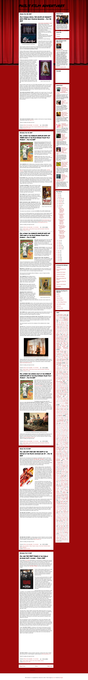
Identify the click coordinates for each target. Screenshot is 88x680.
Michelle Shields (64, 446)
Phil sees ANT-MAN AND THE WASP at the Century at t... (61, 232)
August (60, 205)
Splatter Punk (65, 505)
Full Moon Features (62, 398)
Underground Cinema (63, 527)
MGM (57, 445)
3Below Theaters (59, 315)
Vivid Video (61, 533)
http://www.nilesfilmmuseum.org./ (29, 437)
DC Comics (58, 378)
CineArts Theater (65, 356)
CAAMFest (64, 345)
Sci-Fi (64, 487)
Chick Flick (59, 356)
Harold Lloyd (58, 410)
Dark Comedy (65, 374)
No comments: (36, 125)
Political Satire (63, 468)
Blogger (61, 677)
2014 (59, 255)
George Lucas (58, 400)
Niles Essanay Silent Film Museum (38, 228)
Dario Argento (60, 374)
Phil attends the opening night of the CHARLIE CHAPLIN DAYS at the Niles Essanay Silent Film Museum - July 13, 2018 (35, 376)
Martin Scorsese (59, 443)
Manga (66, 441)
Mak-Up (61, 441)
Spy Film (57, 506)
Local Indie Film (65, 437)
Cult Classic (59, 372)
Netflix (61, 457)
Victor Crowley (60, 530)
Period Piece (60, 467)
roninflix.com (31, 120)
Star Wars (63, 508)
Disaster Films (65, 379)
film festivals (58, 393)
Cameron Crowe (64, 349)
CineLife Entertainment (60, 358)
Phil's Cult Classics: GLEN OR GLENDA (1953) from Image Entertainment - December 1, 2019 (61, 150)
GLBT (57, 403)
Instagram (58, 36)
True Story (61, 526)
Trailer (64, 524)
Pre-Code (58, 470)
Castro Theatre (59, 352)
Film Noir (63, 393)
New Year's (62, 458)
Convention (64, 366)
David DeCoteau (64, 377)
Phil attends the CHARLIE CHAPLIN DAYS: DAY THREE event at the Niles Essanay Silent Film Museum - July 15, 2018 (35, 138)
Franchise (30, 660)
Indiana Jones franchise (60, 422)
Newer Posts (22, 666)
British (60, 342)
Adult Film (60, 320)
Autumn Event (64, 332)
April (60, 243)
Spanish (59, 504)
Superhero (24, 547)
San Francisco (64, 483)
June (60, 240)
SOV (67, 503)
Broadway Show (64, 342)
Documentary (59, 381)
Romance (58, 480)
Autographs (58, 332)
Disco (57, 380)
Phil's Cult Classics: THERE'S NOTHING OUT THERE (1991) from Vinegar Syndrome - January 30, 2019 (61, 137)
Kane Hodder (58, 430)
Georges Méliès (65, 400)
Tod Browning (63, 522)
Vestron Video (66, 529)
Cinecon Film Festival (62, 357)
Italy (58, 424)
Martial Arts (65, 442)
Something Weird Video (60, 503)
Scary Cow (59, 487)
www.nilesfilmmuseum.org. (42, 222)
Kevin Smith (60, 431)
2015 (59, 254)
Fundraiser (58, 399)
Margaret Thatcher (59, 442)
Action (61, 317)
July (59, 206)
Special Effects (64, 504)
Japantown (62, 426)
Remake (62, 476)
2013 (59, 257)
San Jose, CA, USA (26, 128)
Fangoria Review (59, 392)
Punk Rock (63, 472)
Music (66, 452)
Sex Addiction (65, 493)
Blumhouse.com (64, 340)
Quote (57, 474)
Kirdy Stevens (58, 432)
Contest (57, 366)
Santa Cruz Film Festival (61, 284)
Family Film (58, 391)
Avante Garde (59, 333)
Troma (67, 525)
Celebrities (59, 353)
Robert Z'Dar (63, 478)
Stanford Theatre (64, 507)
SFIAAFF (60, 495)
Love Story (62, 440)
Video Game (60, 531)
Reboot (62, 475)
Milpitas (65, 448)
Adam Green (60, 319)
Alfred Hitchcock (59, 324)
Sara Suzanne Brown (65, 486)
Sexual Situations (65, 494)
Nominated (65, 460)
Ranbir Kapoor (62, 474)
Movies (57, 452)
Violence (46, 126)
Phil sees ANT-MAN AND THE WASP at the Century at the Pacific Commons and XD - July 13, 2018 (36, 454)
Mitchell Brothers (65, 449)
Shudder (66, 497)
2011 (59, 260)
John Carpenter (64, 429)
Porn (67, 468)
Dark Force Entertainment (62, 375)
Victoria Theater (65, 530)
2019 (59, 195)
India (66, 421)
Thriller (59, 521)
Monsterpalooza (59, 451)
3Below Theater (63, 314)
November (61, 200)
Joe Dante (63, 428)
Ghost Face (59, 401)
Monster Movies (62, 450)
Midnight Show (59, 447)
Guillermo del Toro (59, 407)
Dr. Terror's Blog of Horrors (61, 302)
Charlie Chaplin (25, 228)
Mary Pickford (60, 444)
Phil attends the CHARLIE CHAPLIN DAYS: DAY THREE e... (61, 216)
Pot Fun (66, 469)
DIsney (63, 380)
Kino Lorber (65, 431)
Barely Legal (65, 334)
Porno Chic (60, 469)
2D (56, 314)
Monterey (65, 451)
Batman (59, 335)
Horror (32, 126)
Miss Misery (58, 449)
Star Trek (57, 508)
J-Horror (61, 424)
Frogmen (67, 397)
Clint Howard (60, 361)
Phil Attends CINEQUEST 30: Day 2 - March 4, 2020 (64, 125)
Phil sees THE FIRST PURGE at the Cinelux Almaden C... (61, 237)
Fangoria (65, 391)
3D (65, 315)
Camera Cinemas (62, 348)
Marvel (66, 443)
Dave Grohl (58, 376)
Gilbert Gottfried (64, 401)
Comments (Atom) (38, 670)
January (60, 248)
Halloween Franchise (63, 408)
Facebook (58, 34)
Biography (58, 337)
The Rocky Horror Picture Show (62, 519)
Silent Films (47, 228)
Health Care (58, 411)
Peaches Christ (65, 466)
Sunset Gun (58, 306)
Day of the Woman (59, 300)
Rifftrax (61, 477)
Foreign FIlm (61, 394)
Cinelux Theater (25, 660)
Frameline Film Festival (60, 274)
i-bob (54, 677)
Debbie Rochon (64, 378)
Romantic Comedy (64, 480)
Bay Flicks (58, 296)
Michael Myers (58, 446)
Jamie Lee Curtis (61, 425)
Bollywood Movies (59, 341)
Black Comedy (64, 337)
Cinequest (63, 359)
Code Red (65, 361)
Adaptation (65, 319)
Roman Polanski (64, 479)
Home (36, 666)
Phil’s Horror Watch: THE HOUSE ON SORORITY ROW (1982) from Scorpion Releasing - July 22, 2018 (35, 19)
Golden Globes (61, 403)
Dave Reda (63, 376)
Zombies (58, 541)
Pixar (65, 467)
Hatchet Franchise (64, 410)
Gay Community (64, 399)
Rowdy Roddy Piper (61, 481)
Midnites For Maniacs (60, 276)
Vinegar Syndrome (59, 532)
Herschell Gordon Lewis (60, 412)
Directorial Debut (58, 379)
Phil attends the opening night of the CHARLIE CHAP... (62, 227)
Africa (66, 321)
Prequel (38, 660)
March (60, 245)
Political (58, 468)
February (60, 247)
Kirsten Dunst (65, 432)
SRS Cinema (63, 506)
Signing (59, 499)
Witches (63, 539)
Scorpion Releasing (37, 126)
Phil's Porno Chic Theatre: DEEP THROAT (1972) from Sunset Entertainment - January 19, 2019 (62, 165)
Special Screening (59, 505)
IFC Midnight (60, 418)
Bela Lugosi (64, 335)
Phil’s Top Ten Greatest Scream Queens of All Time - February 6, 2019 (64, 114)
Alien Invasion (66, 324)
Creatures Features (64, 368)
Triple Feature (62, 525)
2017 (59, 250)
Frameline (64, 395)
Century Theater (64, 354)
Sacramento (63, 482)
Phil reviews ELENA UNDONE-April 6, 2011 (64, 102)
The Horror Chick (59, 308)
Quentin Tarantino (64, 473)
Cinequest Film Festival (60, 272)
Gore (30, 126)
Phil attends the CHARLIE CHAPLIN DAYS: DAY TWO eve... (61, 221)
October (60, 201)
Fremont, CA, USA (26, 230)
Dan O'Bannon (65, 373)
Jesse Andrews (62, 427)
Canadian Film (59, 350)
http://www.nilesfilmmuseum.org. (26, 362)
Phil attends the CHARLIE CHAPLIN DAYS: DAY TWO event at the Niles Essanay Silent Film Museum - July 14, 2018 (35, 235)
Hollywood (66, 414)
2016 (59, 252)
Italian (67, 423)
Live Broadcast (62, 435)
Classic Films (58, 360)
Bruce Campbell (64, 344)
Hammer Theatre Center (61, 409)
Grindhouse (64, 406)
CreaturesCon (58, 369)
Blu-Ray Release (26, 126)
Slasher (42, 126)
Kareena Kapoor (65, 430)
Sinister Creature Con (62, 500)
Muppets (61, 452)
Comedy (30, 228)
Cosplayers (58, 367)
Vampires (61, 529)
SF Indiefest (58, 286)
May (59, 242)
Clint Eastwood (66, 360)
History (63, 413)
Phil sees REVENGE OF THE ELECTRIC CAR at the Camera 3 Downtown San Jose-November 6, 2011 (62, 177)
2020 (59, 193)
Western (58, 537)
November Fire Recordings (64, 461)
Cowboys (62, 367)
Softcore (65, 502)
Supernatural (65, 511)
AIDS (57, 322)
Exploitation (64, 390)
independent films (59, 421)
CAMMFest (58, 267)
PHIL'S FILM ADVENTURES (41, 5)
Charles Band (58, 355)
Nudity (59, 462)
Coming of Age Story (64, 364)
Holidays (61, 414)
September (61, 203)
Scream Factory (64, 489)
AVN (64, 333)
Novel (57, 461)
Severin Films (58, 493)
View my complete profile (61, 67)
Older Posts (49, 666)
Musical (57, 453)
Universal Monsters (59, 528)
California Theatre (60, 346)
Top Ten (61, 523)
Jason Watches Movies (60, 304)
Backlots (58, 294)
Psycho (59, 472)
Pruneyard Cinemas (64, 471)
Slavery (61, 502)
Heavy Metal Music (64, 411)
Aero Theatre (61, 321)
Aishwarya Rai (63, 322)
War (64, 533)
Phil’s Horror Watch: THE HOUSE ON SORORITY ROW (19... (61, 210)
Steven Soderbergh (64, 509)
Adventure (66, 320)
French (63, 397)
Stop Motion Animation (61, 510)
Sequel (21, 547)
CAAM (57, 345)
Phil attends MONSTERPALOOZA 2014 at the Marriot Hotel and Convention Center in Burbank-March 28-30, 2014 (62, 90)
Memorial (65, 444)
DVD (64, 383)
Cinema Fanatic (59, 298)
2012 (59, 259)
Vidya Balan (65, 531)
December (61, 198)
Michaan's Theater (63, 445)
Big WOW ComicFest (63, 336)
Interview (62, 423)
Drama (61, 382)
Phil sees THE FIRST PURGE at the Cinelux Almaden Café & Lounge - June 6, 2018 (34, 557)
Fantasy (65, 392)
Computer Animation (62, 365)
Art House (58, 331)
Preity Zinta (64, 470)
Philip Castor (60, 49)
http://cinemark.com (37, 539)
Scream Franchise (59, 490)
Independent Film (62, 420)
